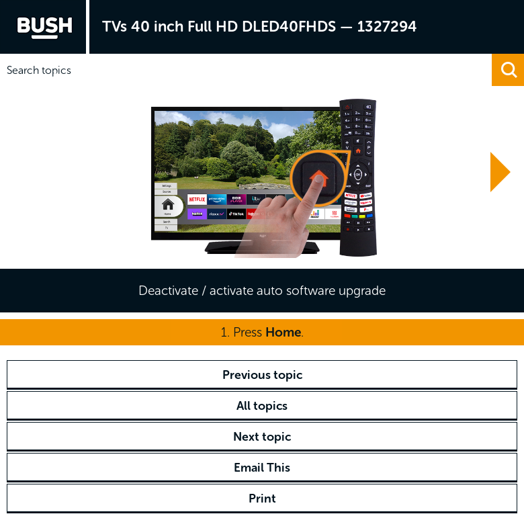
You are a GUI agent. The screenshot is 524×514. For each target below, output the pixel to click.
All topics (262, 405)
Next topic (262, 436)
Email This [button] (262, 467)
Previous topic (262, 375)
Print (262, 498)
